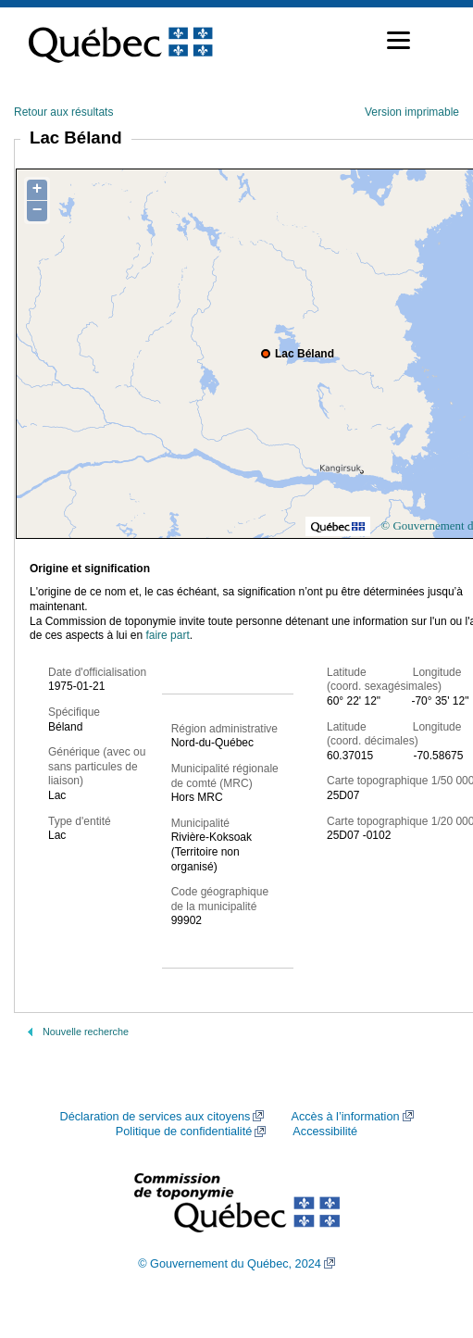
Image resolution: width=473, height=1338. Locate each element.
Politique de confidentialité (184, 1131)
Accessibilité (325, 1131)
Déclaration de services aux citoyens (154, 1116)
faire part (167, 635)
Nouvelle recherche (86, 1031)
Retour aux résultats (63, 112)
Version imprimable (412, 112)
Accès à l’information (345, 1116)
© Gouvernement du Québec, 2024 (229, 1263)
